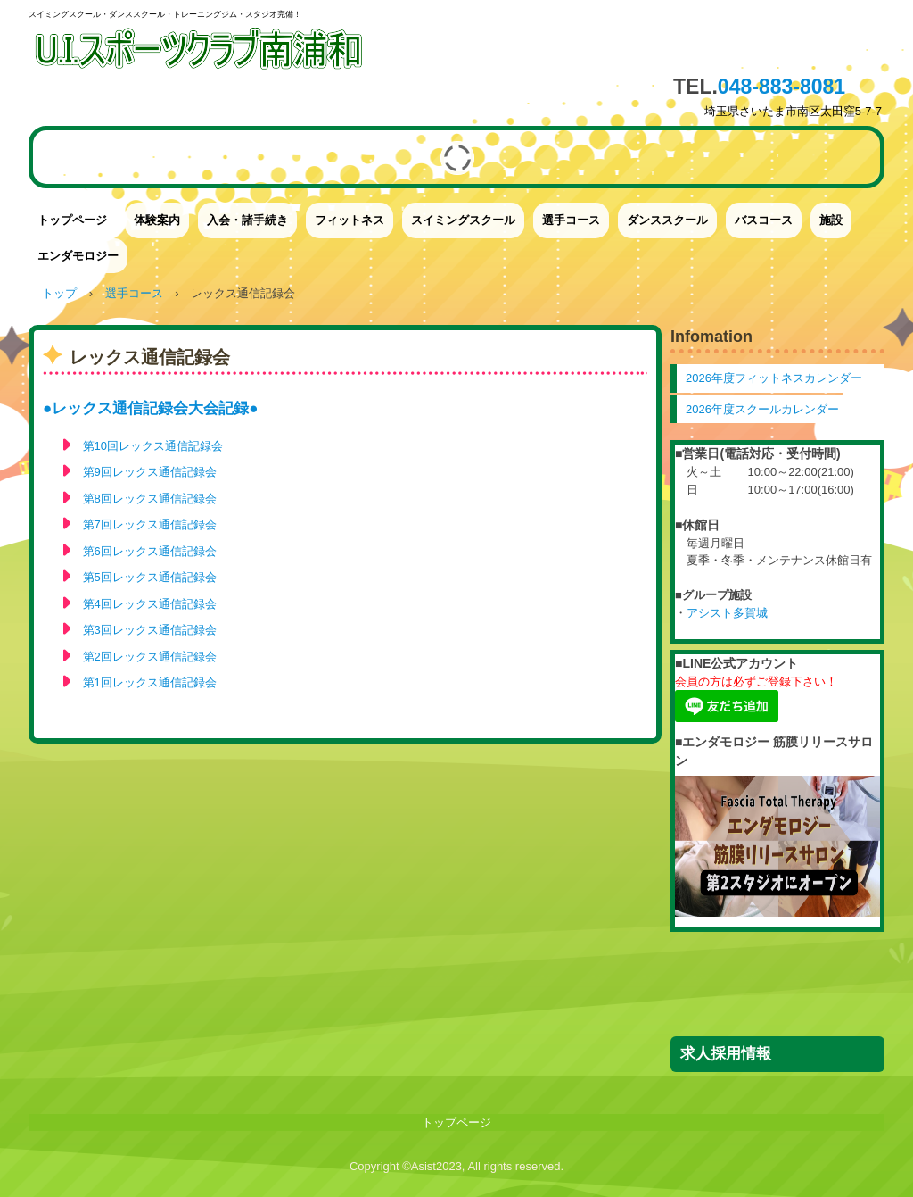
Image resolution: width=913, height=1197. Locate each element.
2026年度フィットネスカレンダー (774, 378)
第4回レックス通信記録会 (150, 604)
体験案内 (157, 220)
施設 (831, 220)
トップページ (72, 220)
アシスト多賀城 (727, 612)
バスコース (764, 220)
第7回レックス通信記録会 (150, 524)
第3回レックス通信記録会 (150, 629)
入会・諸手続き (247, 220)
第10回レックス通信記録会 (153, 446)
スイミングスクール (463, 220)
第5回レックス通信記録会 (150, 577)
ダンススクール (667, 220)
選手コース (571, 220)
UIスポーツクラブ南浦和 (202, 56)
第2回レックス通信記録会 (150, 656)
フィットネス (349, 220)
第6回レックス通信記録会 (150, 551)
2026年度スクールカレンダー (762, 409)
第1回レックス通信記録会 (150, 682)
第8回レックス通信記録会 (150, 498)
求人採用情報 (725, 1053)
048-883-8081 (781, 86)
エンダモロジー (78, 255)
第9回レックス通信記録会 (150, 471)
